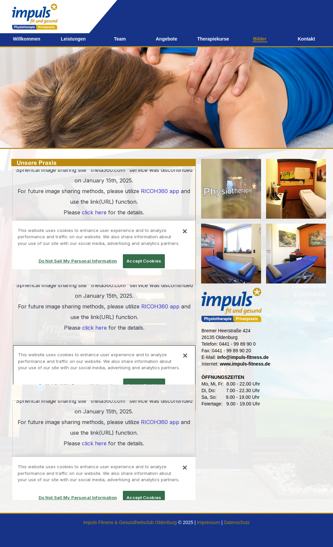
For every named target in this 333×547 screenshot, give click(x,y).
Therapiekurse (213, 39)
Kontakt (306, 39)
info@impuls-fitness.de (242, 357)
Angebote (166, 39)
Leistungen (73, 39)
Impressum (208, 522)
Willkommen (26, 39)
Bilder (259, 39)
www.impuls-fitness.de (245, 364)
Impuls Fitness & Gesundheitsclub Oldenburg (130, 522)
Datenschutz (237, 522)
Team (120, 39)
